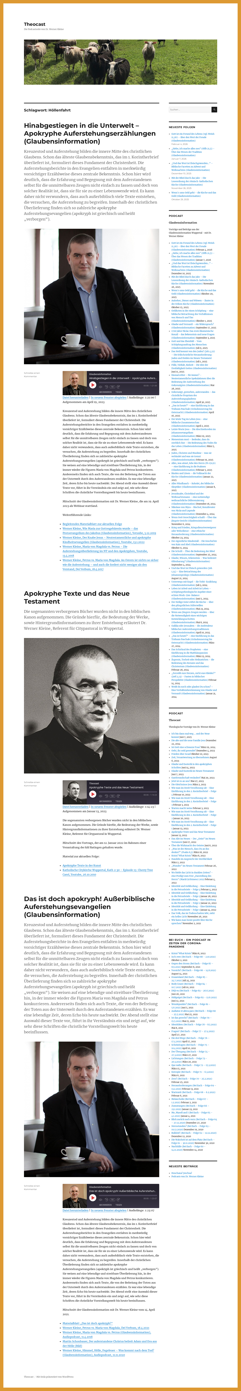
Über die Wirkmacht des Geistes (187, 845)
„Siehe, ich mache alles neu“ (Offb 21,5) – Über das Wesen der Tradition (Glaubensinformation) (193, 152)
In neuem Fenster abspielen (109, 397)
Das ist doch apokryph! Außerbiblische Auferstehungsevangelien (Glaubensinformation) (89, 907)
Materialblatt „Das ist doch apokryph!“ (88, 1323)
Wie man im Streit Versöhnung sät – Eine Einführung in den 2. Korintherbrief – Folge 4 (193, 791)
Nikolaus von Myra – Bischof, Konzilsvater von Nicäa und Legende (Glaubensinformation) (193, 510)
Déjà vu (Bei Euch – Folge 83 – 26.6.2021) (192, 990)
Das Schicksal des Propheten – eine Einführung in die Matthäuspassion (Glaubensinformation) (189, 653)
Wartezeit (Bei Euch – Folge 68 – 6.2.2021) (193, 1092)
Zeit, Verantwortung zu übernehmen (190, 757)
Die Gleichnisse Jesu (181, 784)
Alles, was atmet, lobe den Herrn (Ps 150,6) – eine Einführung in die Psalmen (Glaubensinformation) (193, 466)
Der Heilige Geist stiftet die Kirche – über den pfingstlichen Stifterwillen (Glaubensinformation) (192, 605)
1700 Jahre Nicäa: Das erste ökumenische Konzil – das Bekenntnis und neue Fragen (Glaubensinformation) (192, 334)
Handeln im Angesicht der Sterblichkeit (191, 859)
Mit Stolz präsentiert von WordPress (55, 1377)
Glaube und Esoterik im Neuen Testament (192, 771)
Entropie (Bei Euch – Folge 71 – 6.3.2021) (192, 1072)
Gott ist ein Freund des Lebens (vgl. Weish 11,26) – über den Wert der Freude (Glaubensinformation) (192, 137)
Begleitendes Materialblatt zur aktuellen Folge (92, 524)
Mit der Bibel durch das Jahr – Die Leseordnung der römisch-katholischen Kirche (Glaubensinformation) (192, 181)
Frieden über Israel (181, 754)
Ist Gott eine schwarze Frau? (185, 747)
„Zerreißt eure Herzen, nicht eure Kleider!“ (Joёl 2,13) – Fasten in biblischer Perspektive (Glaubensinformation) (193, 676)
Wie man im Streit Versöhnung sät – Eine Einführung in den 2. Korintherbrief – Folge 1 (193, 825)
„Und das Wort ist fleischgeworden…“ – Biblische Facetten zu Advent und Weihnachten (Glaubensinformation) (192, 166)
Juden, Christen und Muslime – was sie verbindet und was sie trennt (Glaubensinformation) (191, 456)
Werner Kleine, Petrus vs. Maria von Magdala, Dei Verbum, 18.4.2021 (106, 1327)
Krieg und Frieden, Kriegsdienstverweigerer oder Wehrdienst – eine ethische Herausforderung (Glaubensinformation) (193, 531)
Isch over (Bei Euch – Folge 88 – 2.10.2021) (193, 956)
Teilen (118, 392)
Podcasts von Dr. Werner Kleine (187, 1176)
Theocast (34, 24)
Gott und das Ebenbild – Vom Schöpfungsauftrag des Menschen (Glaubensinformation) (189, 344)
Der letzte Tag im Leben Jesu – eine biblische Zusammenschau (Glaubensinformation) (189, 422)
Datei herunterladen (76, 397)
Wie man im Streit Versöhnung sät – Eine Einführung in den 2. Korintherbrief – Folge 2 (193, 815)
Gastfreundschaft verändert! (186, 777)
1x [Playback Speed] (112, 387)
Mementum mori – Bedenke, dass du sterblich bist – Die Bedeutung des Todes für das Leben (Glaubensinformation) (194, 443)
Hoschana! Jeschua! (181, 1173)
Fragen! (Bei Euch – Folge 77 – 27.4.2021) (193, 1031)
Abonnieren (105, 392)
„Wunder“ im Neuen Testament (187, 865)
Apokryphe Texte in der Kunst (82, 865)
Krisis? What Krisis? (181, 855)
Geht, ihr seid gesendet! (183, 750)
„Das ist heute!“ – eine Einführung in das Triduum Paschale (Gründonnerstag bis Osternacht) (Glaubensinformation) (192, 409)
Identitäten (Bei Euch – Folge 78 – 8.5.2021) (194, 1024)
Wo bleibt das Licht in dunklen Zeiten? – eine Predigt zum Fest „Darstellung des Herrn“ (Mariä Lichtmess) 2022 (192, 876)
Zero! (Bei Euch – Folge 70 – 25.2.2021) (191, 1078)
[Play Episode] (92, 384)
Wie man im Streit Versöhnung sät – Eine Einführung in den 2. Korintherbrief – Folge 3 (193, 801)
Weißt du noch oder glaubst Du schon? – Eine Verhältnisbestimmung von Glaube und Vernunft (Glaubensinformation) (194, 690)
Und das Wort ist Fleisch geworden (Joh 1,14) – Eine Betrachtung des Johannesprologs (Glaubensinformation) (192, 571)
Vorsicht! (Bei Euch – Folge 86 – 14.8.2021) (193, 970)
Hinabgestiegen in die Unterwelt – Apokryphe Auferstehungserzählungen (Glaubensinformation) (90, 133)
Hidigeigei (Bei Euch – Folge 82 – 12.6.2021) (194, 997)
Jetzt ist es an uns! (180, 781)
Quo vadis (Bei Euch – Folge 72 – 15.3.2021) (193, 1065)
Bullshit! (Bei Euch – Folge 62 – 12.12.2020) (194, 1133)
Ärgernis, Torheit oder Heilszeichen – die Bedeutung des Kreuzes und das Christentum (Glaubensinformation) (192, 663)
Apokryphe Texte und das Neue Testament (193, 832)
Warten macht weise (181, 808)
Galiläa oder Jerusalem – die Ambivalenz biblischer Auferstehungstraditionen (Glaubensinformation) (192, 629)
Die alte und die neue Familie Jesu (188, 740)
